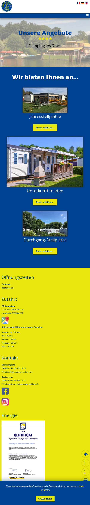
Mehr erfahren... (45, 127)
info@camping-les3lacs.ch (20, 372)
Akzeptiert (45, 498)
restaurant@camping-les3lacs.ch (23, 384)
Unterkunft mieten (45, 190)
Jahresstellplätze (45, 116)
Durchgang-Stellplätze (45, 240)
